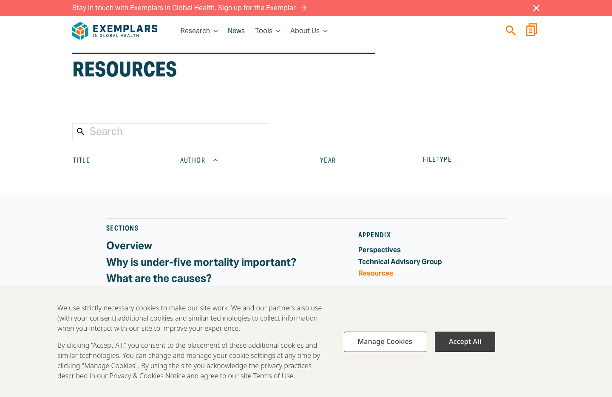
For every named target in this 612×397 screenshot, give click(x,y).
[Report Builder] (532, 31)
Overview (129, 245)
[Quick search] (511, 30)
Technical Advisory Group (400, 261)
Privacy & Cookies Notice (147, 379)
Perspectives (379, 249)
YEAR (335, 160)
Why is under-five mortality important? (201, 262)
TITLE (88, 160)
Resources (375, 273)
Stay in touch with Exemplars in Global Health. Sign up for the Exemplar (189, 7)
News (236, 31)
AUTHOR (199, 160)
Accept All (465, 344)
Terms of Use (273, 379)
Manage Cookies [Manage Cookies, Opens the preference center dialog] (385, 344)
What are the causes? (159, 278)
